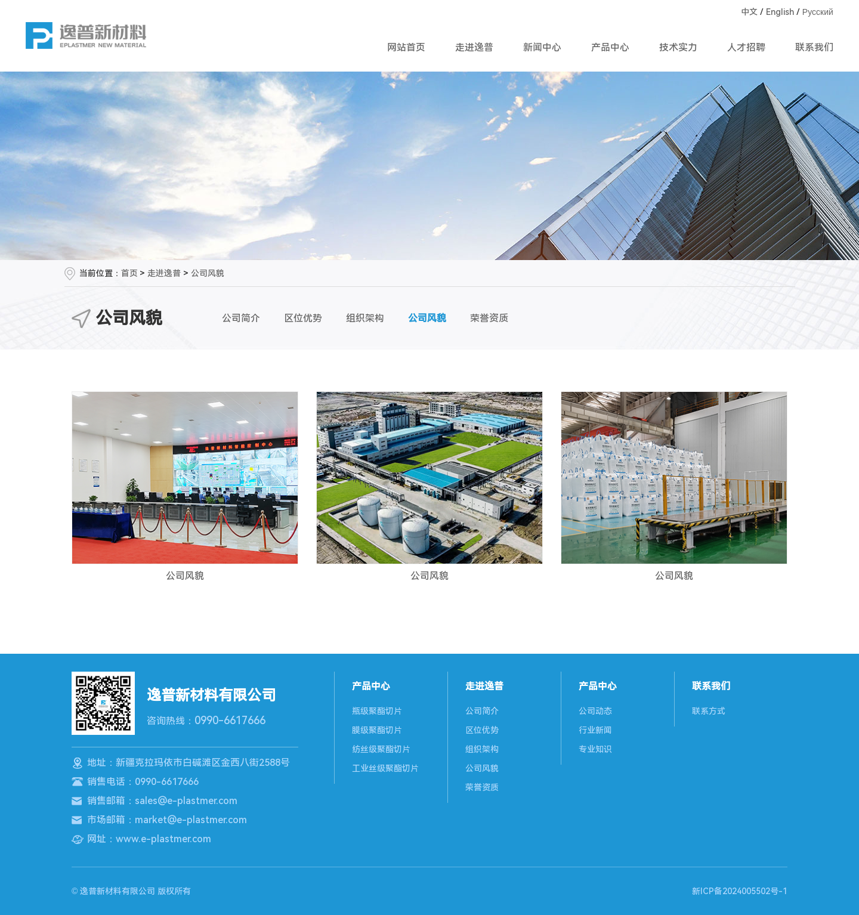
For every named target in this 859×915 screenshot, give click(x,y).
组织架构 (365, 318)
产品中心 (610, 47)
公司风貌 (207, 273)
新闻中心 (542, 47)
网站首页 (406, 47)
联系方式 (708, 711)
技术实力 (678, 47)
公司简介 (241, 318)
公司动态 (595, 711)
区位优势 (303, 318)
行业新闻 (595, 730)
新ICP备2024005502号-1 (739, 891)
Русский (817, 12)
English (780, 12)
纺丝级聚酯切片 (381, 749)
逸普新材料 (86, 35)
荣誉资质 (489, 318)
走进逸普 (474, 47)
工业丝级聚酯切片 (385, 768)
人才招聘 (746, 47)
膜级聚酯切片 (377, 730)
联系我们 (814, 47)
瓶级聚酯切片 (377, 711)
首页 (129, 273)
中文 (749, 12)
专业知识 (595, 749)
